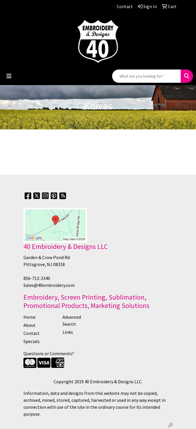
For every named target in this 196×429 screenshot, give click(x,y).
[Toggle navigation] (9, 76)
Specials (31, 341)
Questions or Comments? (48, 353)
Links (68, 332)
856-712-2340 (36, 278)
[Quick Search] (146, 76)
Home (29, 317)
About (29, 325)
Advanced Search (72, 320)
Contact (31, 333)
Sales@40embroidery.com (49, 285)
